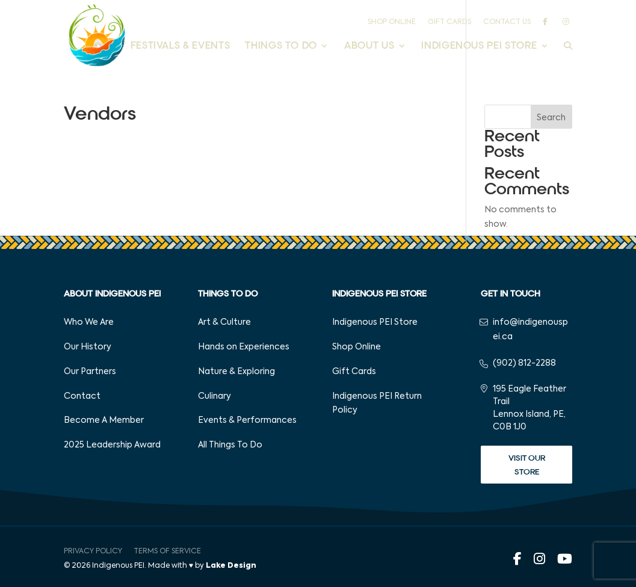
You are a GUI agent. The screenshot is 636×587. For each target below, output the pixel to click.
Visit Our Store (526, 465)
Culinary (214, 396)
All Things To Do (230, 445)
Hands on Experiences (243, 347)
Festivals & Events (180, 46)
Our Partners (90, 371)
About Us (369, 46)
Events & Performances (247, 420)
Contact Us (507, 22)
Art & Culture (224, 322)
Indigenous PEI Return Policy (377, 403)
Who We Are (89, 322)
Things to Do (281, 46)
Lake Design (231, 566)
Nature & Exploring (236, 371)
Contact (82, 396)
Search (551, 118)
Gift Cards (449, 22)
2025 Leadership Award (112, 445)
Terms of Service (167, 551)
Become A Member (104, 420)
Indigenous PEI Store (479, 46)
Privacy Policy (93, 551)
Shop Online (392, 22)
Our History (87, 347)
